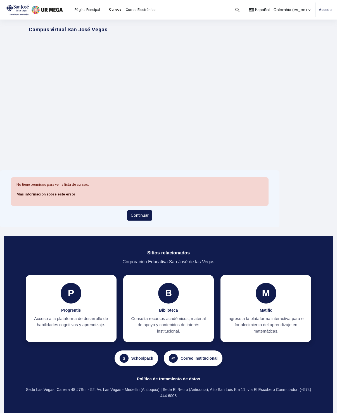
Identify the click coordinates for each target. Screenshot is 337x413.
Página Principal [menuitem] (87, 10)
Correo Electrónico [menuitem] (141, 10)
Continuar (140, 215)
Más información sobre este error (45, 194)
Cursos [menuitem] (115, 9)
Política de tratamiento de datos (168, 378)
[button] (237, 10)
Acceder (326, 10)
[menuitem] (104, 10)
